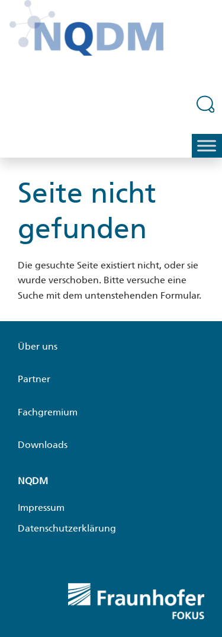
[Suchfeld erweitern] (205, 103)
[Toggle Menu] (206, 145)
